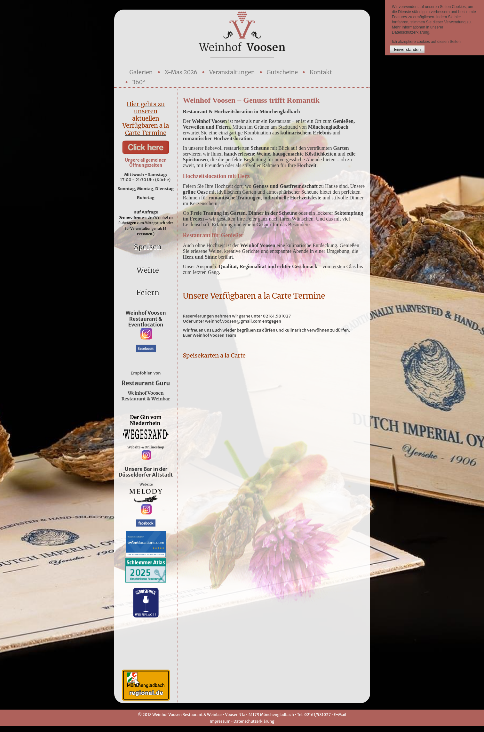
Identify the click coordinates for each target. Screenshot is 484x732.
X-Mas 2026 (181, 72)
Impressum (220, 727)
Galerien (141, 72)
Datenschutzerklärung (254, 727)
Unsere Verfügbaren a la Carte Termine (254, 296)
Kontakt (321, 72)
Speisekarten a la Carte (215, 355)
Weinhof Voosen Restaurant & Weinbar (146, 396)
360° (138, 82)
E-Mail (340, 720)
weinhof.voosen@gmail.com (233, 321)
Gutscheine (282, 72)
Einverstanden (407, 49)
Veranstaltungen (232, 72)
